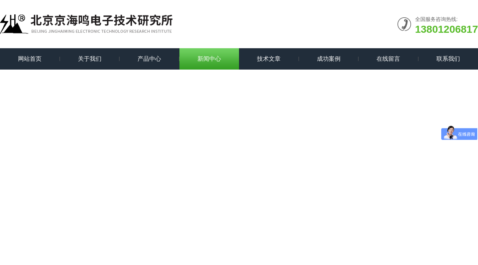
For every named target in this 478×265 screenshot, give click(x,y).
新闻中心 (209, 59)
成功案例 (328, 59)
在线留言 (388, 59)
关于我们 (89, 59)
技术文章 (269, 59)
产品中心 (149, 59)
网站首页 (30, 59)
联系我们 (448, 59)
